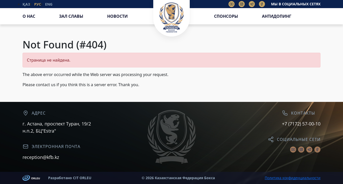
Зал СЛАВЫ (71, 16)
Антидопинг (276, 16)
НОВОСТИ (117, 16)
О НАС (29, 16)
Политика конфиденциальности (292, 178)
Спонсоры (226, 16)
